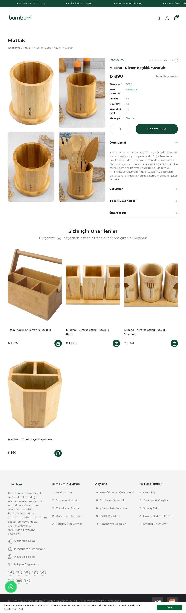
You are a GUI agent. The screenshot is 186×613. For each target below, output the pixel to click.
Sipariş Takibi (152, 508)
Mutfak (16, 40)
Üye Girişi (149, 492)
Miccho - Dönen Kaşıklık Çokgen (30, 439)
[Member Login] (167, 18)
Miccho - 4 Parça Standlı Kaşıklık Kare (87, 332)
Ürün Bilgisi (118, 142)
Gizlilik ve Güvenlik (112, 500)
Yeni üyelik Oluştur (155, 500)
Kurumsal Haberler (69, 516)
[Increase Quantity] (128, 129)
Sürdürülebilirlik (67, 500)
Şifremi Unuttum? (155, 524)
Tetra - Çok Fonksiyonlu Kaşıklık (29, 330)
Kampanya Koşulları (113, 524)
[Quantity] (120, 129)
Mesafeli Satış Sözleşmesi (117, 492)
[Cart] (176, 18)
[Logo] (20, 18)
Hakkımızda (64, 492)
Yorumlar (116, 189)
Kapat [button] (169, 607)
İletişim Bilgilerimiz (69, 524)
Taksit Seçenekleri (123, 201)
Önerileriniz (118, 213)
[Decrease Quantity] (113, 129)
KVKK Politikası (110, 516)
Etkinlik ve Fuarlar (68, 508)
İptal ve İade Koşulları (114, 508)
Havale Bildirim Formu (158, 516)
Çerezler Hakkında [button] (13, 609)
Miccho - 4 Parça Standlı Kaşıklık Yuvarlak (145, 332)
